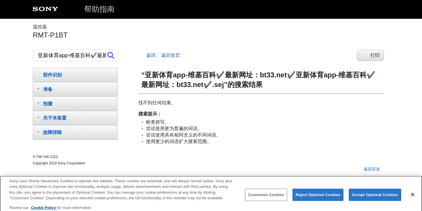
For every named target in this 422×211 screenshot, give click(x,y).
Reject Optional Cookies (318, 197)
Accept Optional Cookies (375, 197)
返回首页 (170, 55)
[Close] (412, 197)
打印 (375, 55)
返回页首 (372, 169)
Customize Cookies (266, 197)
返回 (151, 55)
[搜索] (75, 55)
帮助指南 (99, 9)
